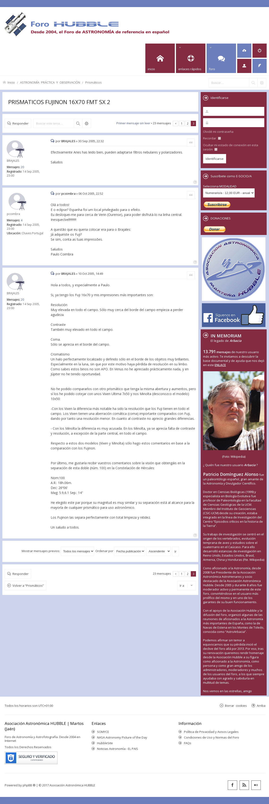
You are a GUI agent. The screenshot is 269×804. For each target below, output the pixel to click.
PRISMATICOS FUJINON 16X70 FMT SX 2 (59, 102)
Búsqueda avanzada (86, 123)
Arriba (261, 705)
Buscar (78, 123)
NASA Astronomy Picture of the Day (122, 737)
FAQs (187, 743)
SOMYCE (103, 732)
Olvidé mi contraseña (218, 131)
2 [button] (187, 123)
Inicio (11, 82)
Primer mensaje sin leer (133, 123)
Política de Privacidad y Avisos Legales (211, 732)
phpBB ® (29, 785)
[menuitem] (244, 51)
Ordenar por (120, 551)
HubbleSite (105, 743)
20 (22, 167)
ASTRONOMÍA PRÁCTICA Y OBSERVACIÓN (50, 82)
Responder (20, 123)
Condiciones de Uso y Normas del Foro (211, 737)
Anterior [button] (175, 123)
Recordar (212, 138)
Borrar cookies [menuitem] (236, 705)
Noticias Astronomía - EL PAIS (117, 749)
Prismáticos (93, 82)
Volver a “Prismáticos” (28, 585)
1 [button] (182, 123)
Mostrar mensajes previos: (58, 551)
